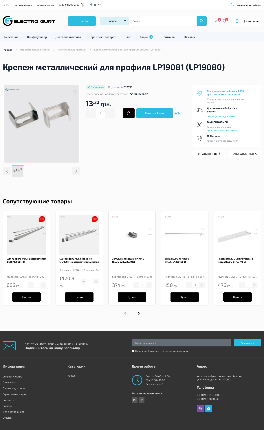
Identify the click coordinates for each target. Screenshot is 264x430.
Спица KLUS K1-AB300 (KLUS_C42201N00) (176, 261)
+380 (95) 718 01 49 (208, 398)
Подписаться (247, 343)
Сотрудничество (23, 4)
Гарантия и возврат (102, 37)
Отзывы (189, 37)
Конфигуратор (37, 37)
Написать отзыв (244, 154)
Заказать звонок (45, 4)
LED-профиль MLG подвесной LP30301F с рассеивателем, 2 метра (78, 261)
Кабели (71, 376)
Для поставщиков (14, 411)
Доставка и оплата (68, 37)
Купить (26, 299)
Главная (7, 50)
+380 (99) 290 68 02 (69, 4)
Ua (7, 4)
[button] (138, 316)
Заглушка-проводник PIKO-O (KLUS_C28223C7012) (127, 261)
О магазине (11, 37)
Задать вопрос (209, 154)
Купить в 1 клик (155, 114)
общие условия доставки (221, 117)
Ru (4, 4)
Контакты (168, 37)
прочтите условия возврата (222, 130)
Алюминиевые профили (72, 50)
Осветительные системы (35, 50)
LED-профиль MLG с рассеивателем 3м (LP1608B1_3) (25, 261)
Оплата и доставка (14, 388)
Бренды (7, 405)
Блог (127, 37)
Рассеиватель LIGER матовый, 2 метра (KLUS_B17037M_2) (235, 261)
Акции (146, 37)
